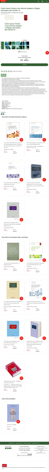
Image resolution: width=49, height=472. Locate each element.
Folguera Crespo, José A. (13, 387)
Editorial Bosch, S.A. (5, 14)
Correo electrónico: (24, 452)
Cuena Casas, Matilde (8, 306)
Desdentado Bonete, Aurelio (16, 384)
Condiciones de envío (35, 443)
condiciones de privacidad (26, 455)
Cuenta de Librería (19, 443)
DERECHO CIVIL (8, 108)
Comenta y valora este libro (17, 71)
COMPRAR (24, 64)
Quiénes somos (12, 443)
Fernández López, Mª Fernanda (9, 386)
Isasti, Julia (9, 426)
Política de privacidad (27, 443)
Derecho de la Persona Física (17, 108)
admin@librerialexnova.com (41, 452)
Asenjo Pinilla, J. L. (7, 384)
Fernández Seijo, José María (17, 12)
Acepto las (25, 455)
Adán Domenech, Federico (6, 12)
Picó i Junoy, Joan (32, 147)
